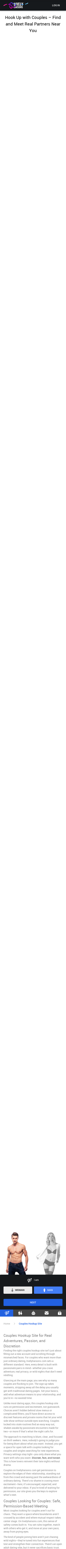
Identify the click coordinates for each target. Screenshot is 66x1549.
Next (33, 1302)
